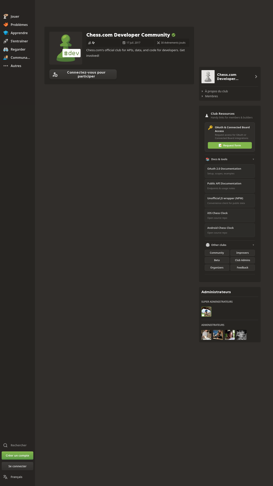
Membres (211, 96)
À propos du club (216, 91)
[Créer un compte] (17, 455)
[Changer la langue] (17, 477)
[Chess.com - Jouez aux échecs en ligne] (17, 7)
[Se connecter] (17, 466)
